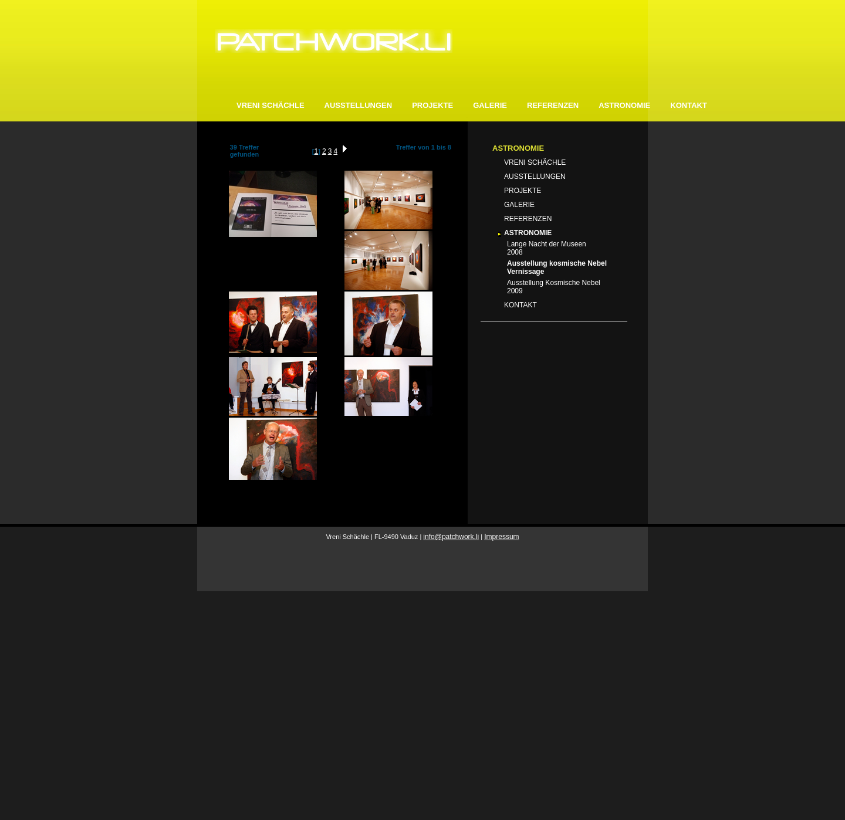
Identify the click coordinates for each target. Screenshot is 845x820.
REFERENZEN (553, 105)
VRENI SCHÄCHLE (270, 105)
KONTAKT (688, 105)
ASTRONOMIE (624, 105)
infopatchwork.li (451, 537)
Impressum (501, 537)
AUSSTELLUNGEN (359, 105)
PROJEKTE (432, 105)
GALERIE (490, 105)
